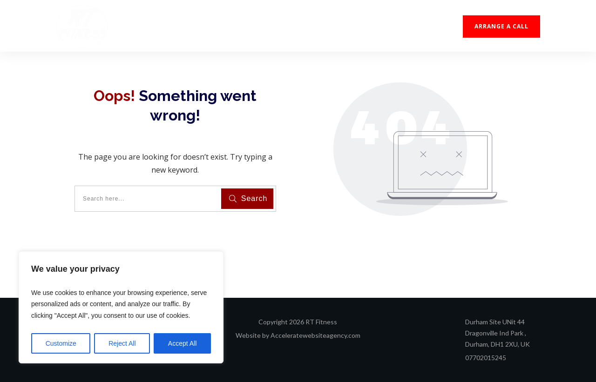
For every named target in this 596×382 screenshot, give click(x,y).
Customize (61, 343)
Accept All (182, 343)
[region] (121, 307)
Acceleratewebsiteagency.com (315, 335)
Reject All (121, 343)
